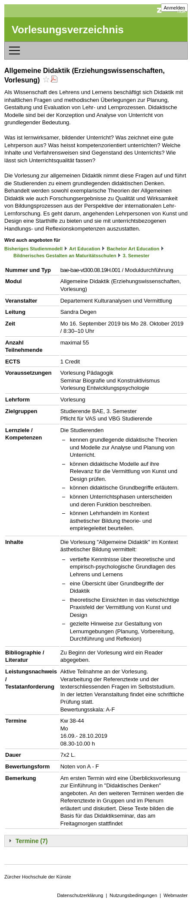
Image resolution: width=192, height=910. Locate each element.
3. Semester (136, 255)
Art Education (84, 248)
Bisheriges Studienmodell (33, 248)
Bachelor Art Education (133, 248)
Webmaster (176, 895)
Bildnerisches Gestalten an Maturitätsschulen (64, 255)
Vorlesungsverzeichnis (68, 29)
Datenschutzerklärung (80, 895)
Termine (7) (31, 840)
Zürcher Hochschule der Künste (37, 876)
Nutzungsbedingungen (133, 895)
